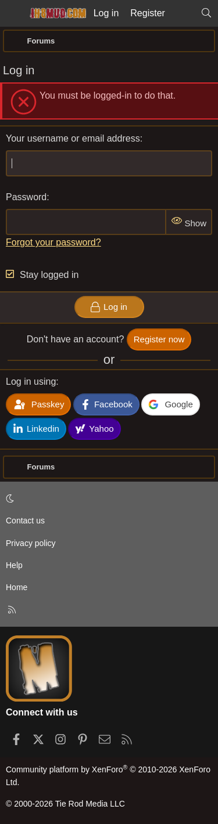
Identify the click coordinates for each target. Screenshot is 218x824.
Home (16, 587)
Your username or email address (73, 138)
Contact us (25, 520)
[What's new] (183, 13)
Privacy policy (31, 543)
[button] (107, 498)
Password (26, 197)
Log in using (31, 381)
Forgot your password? (53, 242)
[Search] (206, 13)
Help (14, 565)
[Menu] (13, 13)
